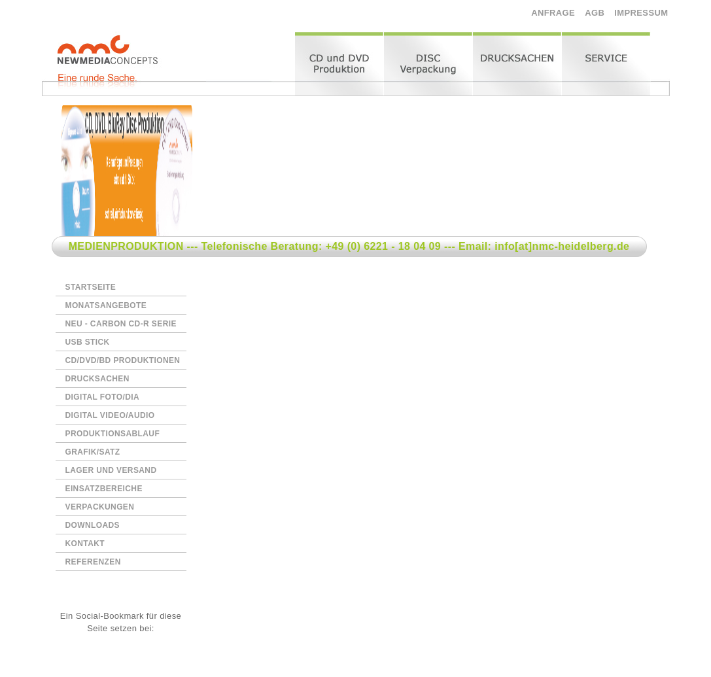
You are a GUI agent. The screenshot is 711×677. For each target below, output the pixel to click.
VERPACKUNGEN (100, 507)
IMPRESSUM (641, 13)
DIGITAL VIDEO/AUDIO (110, 415)
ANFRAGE (553, 13)
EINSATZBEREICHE (104, 488)
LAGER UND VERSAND (111, 470)
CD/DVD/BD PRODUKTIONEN (123, 360)
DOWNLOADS (92, 525)
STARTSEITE (90, 287)
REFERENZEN (93, 561)
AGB (594, 13)
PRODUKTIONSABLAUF (112, 433)
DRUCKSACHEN (97, 378)
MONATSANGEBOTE (106, 305)
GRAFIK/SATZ (92, 452)
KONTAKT (85, 543)
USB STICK (87, 342)
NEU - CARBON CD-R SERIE (121, 323)
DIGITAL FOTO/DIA (102, 397)
